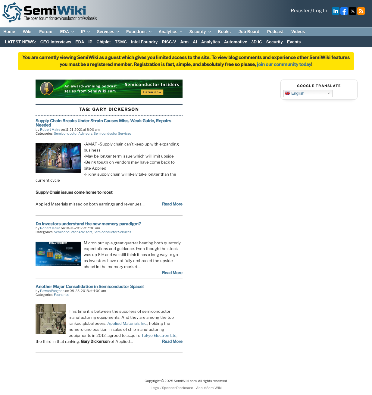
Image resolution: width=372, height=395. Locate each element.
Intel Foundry (144, 41)
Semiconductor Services (112, 133)
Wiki (27, 31)
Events (294, 41)
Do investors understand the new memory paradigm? (88, 223)
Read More (172, 204)
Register (300, 11)
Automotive (235, 41)
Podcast (275, 31)
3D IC (256, 41)
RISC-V (169, 41)
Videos (298, 31)
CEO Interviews (55, 41)
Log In (320, 11)
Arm (184, 41)
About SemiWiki (209, 388)
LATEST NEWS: (20, 41)
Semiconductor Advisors (73, 133)
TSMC (121, 41)
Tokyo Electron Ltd (159, 335)
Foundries (139, 31)
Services (108, 31)
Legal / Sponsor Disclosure (172, 388)
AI (195, 41)
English (294, 93)
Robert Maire (50, 129)
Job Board (249, 31)
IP (86, 31)
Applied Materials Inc (126, 323)
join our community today (284, 64)
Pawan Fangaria (52, 291)
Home (9, 31)
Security (200, 31)
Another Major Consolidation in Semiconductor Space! (90, 286)
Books (224, 31)
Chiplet (103, 41)
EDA (67, 31)
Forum (45, 31)
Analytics (170, 31)
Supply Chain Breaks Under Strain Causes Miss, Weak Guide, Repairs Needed (103, 122)
